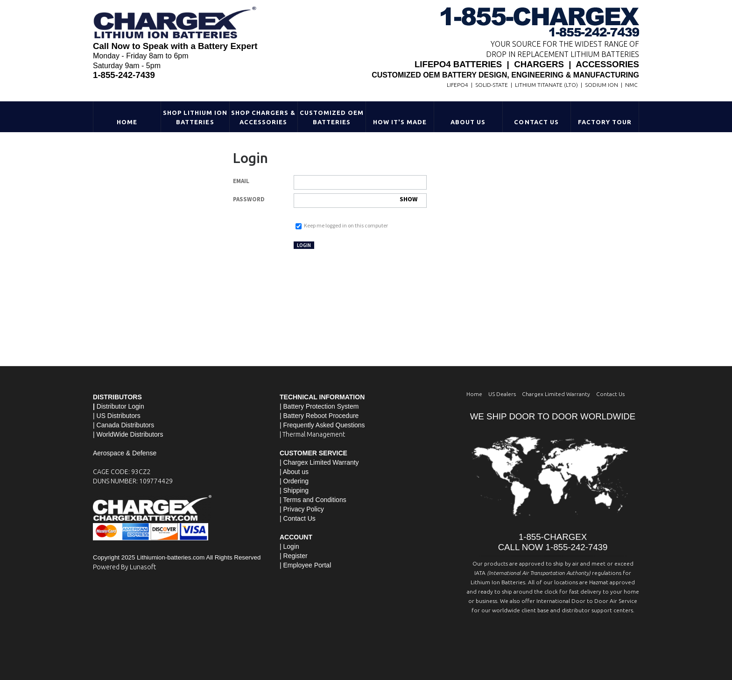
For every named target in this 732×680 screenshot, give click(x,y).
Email (241, 181)
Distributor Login (120, 406)
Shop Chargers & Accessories (263, 117)
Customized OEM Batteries (332, 117)
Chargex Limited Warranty (556, 394)
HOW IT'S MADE (400, 122)
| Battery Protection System (319, 406)
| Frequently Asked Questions (322, 425)
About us (296, 471)
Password (249, 199)
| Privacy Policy (302, 509)
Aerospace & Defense (124, 453)
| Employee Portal (305, 565)
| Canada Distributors (123, 425)
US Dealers (502, 394)
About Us (468, 122)
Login (304, 245)
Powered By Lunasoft (124, 567)
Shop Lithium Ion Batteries (195, 117)
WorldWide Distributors (130, 434)
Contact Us (536, 122)
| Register (294, 556)
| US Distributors (117, 415)
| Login (289, 546)
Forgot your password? (320, 216)
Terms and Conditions (314, 499)
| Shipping (294, 490)
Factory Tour (605, 122)
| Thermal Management (312, 434)
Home (127, 122)
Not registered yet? (352, 244)
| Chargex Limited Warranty (319, 462)
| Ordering (294, 481)
